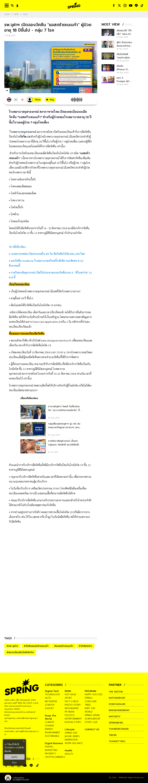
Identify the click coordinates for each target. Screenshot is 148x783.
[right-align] (11, 5)
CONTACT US (92, 729)
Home (7, 14)
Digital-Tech (52, 691)
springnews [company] (116, 722)
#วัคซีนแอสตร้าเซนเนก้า (36, 646)
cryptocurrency (55, 757)
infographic (72, 708)
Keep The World (50, 717)
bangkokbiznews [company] (119, 710)
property (50, 753)
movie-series (72, 736)
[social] (113, 5)
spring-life (71, 732)
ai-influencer (92, 718)
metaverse (51, 701)
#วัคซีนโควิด (85, 646)
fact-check (72, 701)
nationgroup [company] (117, 698)
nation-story (73, 722)
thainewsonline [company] (119, 729)
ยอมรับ (14, 757)
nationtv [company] (115, 716)
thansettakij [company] (117, 741)
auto (48, 698)
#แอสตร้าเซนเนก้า (63, 646)
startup (49, 704)
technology (52, 694)
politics (69, 715)
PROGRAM (90, 691)
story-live (91, 722)
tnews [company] (113, 735)
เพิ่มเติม (7, 751)
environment (52, 732)
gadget (49, 708)
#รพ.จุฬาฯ (12, 646)
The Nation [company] (116, 691)
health (69, 753)
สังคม (25, 14)
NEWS (16, 14)
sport (68, 698)
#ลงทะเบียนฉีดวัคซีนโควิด (20, 652)
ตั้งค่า (14, 763)
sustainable (52, 736)
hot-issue (70, 694)
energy (49, 729)
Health (68, 750)
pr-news (69, 711)
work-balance (74, 743)
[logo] (74, 5)
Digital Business (54, 743)
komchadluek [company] (117, 704)
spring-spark (92, 715)
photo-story (73, 704)
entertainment (73, 718)
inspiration (71, 739)
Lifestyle (70, 729)
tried (88, 704)
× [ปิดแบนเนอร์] (23, 741)
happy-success (93, 694)
